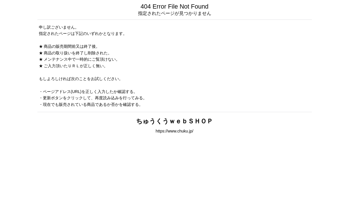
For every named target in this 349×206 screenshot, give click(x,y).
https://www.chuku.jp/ (175, 131)
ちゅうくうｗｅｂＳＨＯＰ (174, 121)
